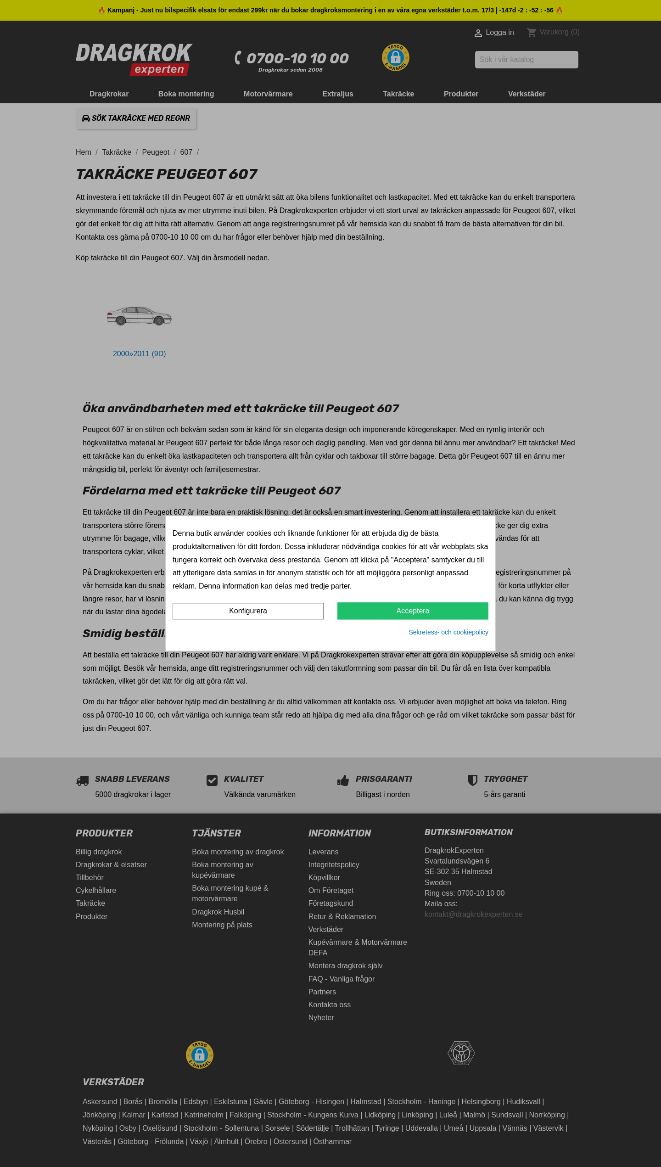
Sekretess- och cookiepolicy (448, 632)
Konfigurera (248, 611)
